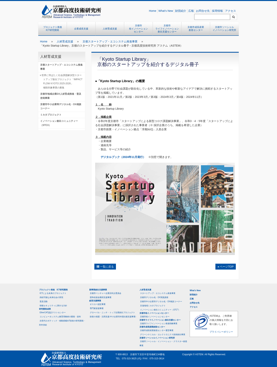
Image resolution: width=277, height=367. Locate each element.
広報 (191, 10)
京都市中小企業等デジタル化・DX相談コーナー (60, 106)
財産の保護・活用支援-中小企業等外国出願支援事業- (113, 317)
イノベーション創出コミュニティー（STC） (160, 309)
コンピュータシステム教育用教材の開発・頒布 (60, 317)
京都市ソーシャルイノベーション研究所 (224, 29)
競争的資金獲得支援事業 (100, 297)
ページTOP (226, 266)
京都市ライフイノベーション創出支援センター (167, 28)
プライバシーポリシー (221, 331)
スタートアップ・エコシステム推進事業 (157, 293)
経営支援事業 (95, 301)
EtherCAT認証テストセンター (53, 312)
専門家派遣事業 (97, 308)
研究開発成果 (45, 309)
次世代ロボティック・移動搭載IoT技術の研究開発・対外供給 (62, 323)
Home (152, 10)
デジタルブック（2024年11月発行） (123, 157)
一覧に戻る (105, 266)
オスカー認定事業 (98, 304)
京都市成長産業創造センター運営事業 (156, 330)
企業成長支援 (81, 28)
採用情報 (217, 10)
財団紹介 (180, 10)
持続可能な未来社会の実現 (51, 297)
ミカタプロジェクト (50, 114)
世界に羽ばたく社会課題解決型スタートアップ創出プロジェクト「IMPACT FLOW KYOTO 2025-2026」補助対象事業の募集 (62, 81)
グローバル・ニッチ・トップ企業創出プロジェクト (112, 312)
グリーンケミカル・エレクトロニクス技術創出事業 (162, 334)
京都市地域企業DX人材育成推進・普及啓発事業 (60, 96)
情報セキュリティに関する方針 (53, 306)
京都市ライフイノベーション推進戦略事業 (158, 323)
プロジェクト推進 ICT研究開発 (53, 29)
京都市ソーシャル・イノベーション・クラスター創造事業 (163, 343)
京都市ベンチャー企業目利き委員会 (105, 293)
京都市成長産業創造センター (196, 29)
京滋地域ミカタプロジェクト (153, 306)
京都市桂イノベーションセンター (138, 28)
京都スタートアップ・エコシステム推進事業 (110, 41)
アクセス (230, 10)
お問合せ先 (203, 10)
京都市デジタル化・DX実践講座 (154, 297)
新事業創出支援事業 (98, 290)
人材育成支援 (110, 28)
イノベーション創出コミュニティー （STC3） (60, 123)
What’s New (166, 10)
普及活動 (43, 301)
